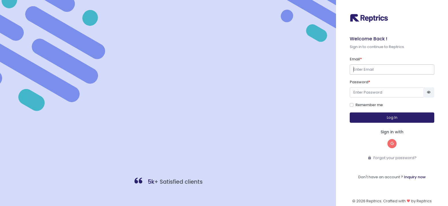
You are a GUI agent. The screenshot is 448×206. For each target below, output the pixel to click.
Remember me (369, 105)
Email (356, 59)
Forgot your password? (392, 158)
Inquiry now (415, 177)
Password (360, 82)
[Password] (386, 92)
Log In (392, 117)
